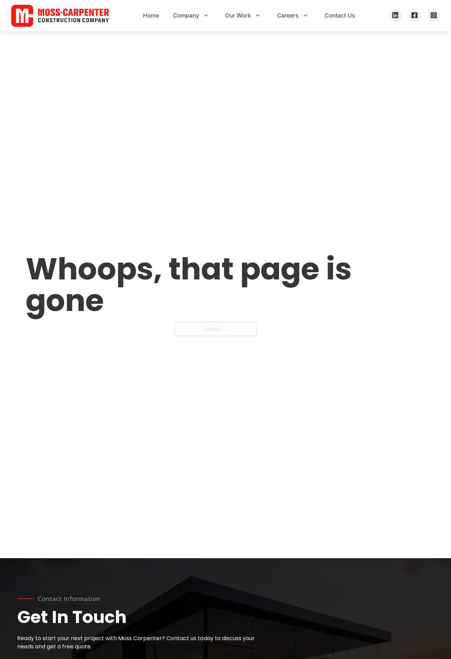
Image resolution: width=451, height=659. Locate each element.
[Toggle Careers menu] (305, 15)
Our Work (238, 15)
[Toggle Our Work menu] (257, 15)
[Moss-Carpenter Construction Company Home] (60, 15)
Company (186, 15)
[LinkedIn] (395, 15)
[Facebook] (414, 15)
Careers (287, 15)
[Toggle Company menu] (205, 15)
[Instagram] (434, 15)
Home (151, 15)
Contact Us (340, 15)
